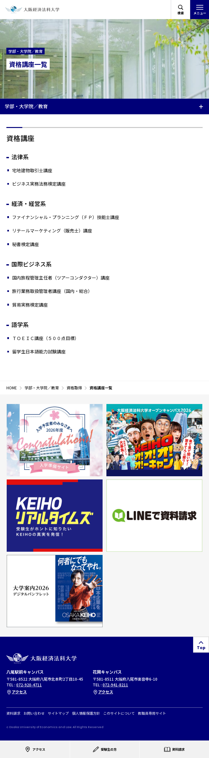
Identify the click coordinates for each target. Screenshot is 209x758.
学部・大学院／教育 (26, 106)
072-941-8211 (115, 684)
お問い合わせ (34, 713)
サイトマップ (58, 713)
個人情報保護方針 (86, 713)
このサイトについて (119, 713)
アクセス (16, 691)
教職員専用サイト (152, 713)
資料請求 (13, 713)
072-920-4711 (29, 684)
